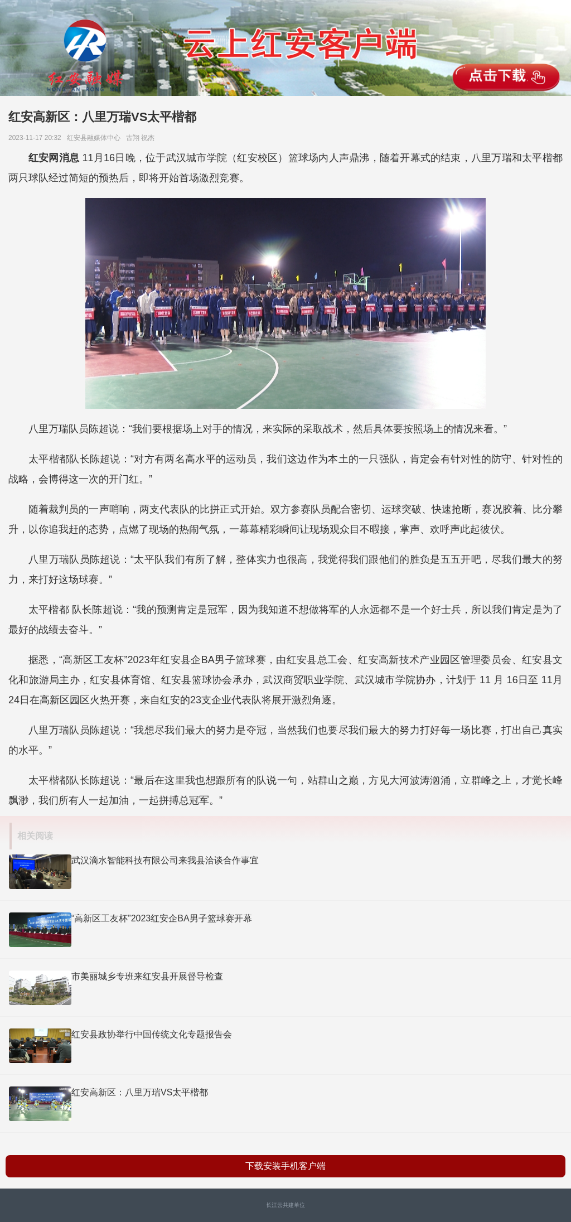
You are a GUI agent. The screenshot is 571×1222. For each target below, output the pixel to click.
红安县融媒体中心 (95, 138)
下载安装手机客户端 (285, 1166)
